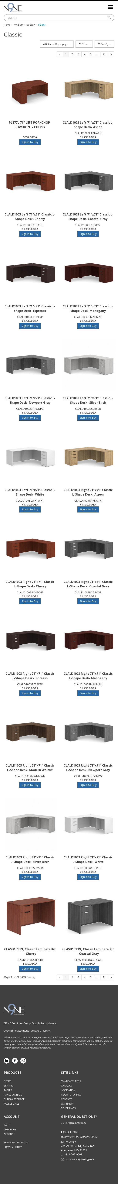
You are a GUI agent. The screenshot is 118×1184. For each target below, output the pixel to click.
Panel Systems (13, 1094)
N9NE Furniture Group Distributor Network (30, 1023)
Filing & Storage (14, 1099)
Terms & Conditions (16, 1142)
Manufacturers (71, 1081)
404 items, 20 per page (57, 44)
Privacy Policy (13, 1147)
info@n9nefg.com (76, 1123)
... (97, 54)
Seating (9, 1085)
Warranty (67, 1103)
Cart (7, 1125)
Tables (8, 1090)
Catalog (66, 1085)
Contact (66, 1099)
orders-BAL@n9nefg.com (80, 1159)
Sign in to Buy (30, 142)
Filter (84, 44)
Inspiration (68, 1090)
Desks (7, 1081)
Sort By (104, 44)
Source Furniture (23, 7)
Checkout (10, 1129)
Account (9, 1134)
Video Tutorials (71, 1094)
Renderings (68, 1108)
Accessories (11, 1103)
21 (104, 54)
